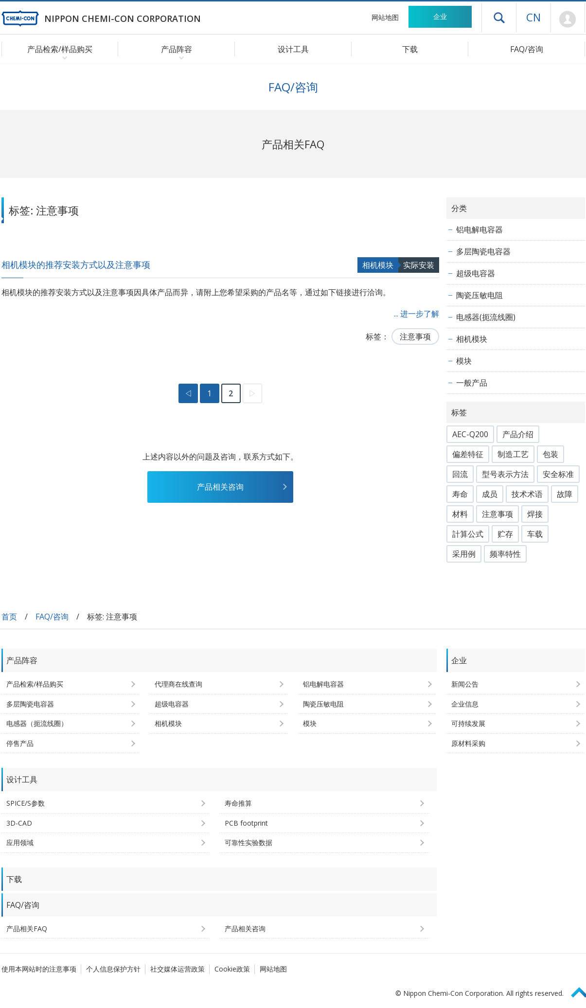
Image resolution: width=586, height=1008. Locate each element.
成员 (489, 494)
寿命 (460, 494)
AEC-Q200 (470, 434)
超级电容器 (475, 273)
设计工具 (293, 49)
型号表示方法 (505, 474)
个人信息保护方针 (113, 968)
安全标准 (558, 474)
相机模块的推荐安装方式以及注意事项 (75, 264)
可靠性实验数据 (248, 842)
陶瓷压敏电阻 (479, 295)
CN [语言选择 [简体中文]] (533, 17)
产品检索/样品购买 (34, 684)
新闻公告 (465, 684)
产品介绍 (517, 434)
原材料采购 (468, 743)
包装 (550, 454)
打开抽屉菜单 (499, 17)
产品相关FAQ (26, 928)
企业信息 (465, 703)
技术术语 (527, 494)
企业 (440, 16)
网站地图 (385, 17)
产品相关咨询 (220, 486)
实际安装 (418, 265)
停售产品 (20, 743)
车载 (535, 534)
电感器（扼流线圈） (37, 723)
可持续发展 (468, 723)
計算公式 (467, 534)
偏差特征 (467, 454)
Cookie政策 (232, 968)
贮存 (505, 534)
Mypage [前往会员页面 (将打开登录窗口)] (568, 19)
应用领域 (20, 842)
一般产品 (471, 382)
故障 (564, 494)
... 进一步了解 (416, 313)
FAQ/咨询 (526, 49)
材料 (460, 514)
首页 (9, 616)
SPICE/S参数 (25, 803)
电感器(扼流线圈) (485, 317)
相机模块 (377, 265)
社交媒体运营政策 (177, 968)
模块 (464, 360)
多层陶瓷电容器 (483, 251)
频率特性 (505, 553)
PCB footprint (246, 823)
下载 (410, 49)
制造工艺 (513, 454)
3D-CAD (19, 823)
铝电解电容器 (479, 229)
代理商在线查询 (178, 684)
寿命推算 (238, 803)
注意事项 (415, 336)
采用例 (464, 553)
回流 (460, 474)
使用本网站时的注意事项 (38, 968)
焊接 (535, 514)
